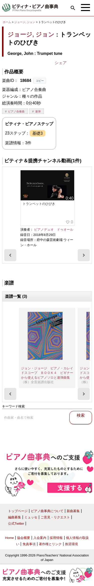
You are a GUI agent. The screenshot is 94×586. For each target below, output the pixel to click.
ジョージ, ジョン (24, 22)
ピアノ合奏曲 (16, 111)
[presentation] (10, 255)
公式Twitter (16, 523)
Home (9, 538)
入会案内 (39, 538)
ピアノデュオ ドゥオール (53, 229)
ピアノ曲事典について (47, 511)
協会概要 (23, 538)
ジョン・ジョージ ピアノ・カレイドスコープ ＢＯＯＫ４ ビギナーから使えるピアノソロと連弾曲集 (47, 372)
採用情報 (56, 538)
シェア (61, 63)
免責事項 (29, 544)
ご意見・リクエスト (55, 517)
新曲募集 (73, 511)
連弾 (38, 111)
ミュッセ (30, 517)
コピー (40, 80)
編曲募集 (14, 517)
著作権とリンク (50, 544)
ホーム (7, 22)
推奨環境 (71, 544)
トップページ (18, 511)
